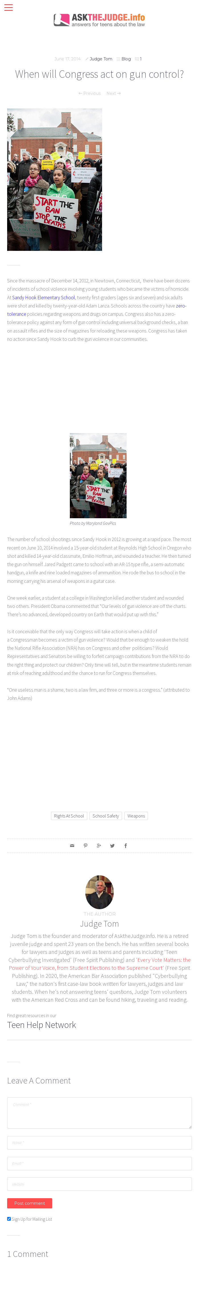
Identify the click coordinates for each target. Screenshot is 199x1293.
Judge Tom (101, 59)
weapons (136, 816)
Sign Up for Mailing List (32, 1219)
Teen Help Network (41, 1024)
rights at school (69, 816)
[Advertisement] (99, 392)
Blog (126, 59)
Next (113, 93)
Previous (90, 93)
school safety (106, 816)
